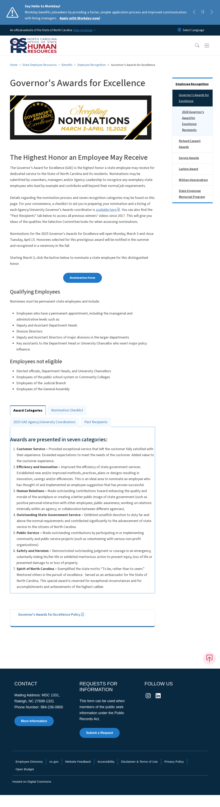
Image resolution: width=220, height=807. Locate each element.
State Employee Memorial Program (192, 194)
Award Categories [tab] (27, 410)
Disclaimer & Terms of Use (139, 773)
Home (14, 65)
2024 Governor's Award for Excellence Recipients (193, 121)
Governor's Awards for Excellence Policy (51, 626)
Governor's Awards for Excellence (194, 98)
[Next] (211, 12)
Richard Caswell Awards (190, 144)
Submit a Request (99, 744)
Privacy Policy (174, 773)
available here (108, 209)
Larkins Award (188, 169)
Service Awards (189, 158)
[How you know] (84, 30)
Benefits (67, 65)
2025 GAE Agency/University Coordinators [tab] (44, 422)
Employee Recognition (91, 65)
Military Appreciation (193, 180)
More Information (34, 733)
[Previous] (194, 12)
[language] (193, 30)
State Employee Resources (39, 65)
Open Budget (25, 781)
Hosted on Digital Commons (31, 793)
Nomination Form (82, 278)
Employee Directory (29, 773)
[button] (194, 45)
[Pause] (202, 12)
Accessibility (106, 773)
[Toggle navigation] (210, 45)
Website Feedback (78, 773)
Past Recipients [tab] (96, 422)
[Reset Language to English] (179, 30)
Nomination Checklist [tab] (67, 410)
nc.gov (54, 773)
